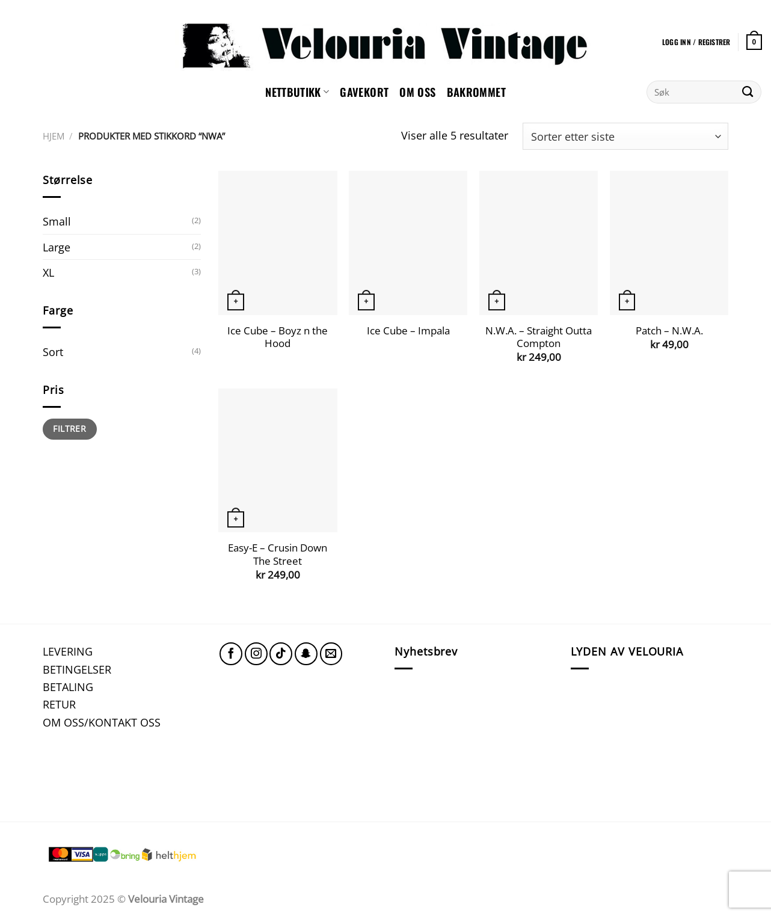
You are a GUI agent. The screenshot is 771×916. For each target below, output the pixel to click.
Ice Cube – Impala (408, 330)
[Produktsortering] (625, 136)
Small (57, 221)
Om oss (417, 92)
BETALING (68, 686)
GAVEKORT (364, 92)
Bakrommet (476, 92)
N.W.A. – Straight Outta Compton (538, 337)
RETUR (59, 704)
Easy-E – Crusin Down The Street (277, 554)
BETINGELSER (77, 669)
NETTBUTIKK (297, 92)
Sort (53, 351)
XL (48, 272)
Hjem (53, 136)
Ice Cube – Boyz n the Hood (277, 337)
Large (56, 246)
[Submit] (748, 92)
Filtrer (69, 428)
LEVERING (68, 651)
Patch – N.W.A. (669, 330)
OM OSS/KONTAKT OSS (102, 722)
